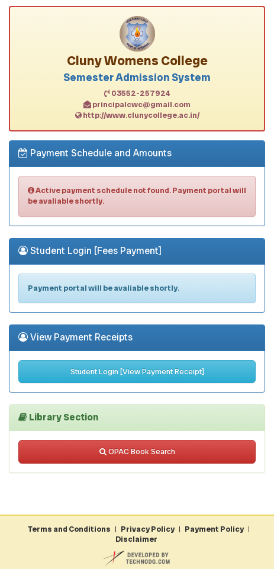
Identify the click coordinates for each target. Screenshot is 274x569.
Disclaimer (136, 539)
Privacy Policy (148, 529)
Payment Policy (214, 529)
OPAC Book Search (137, 451)
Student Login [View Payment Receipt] (137, 372)
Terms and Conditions (69, 529)
